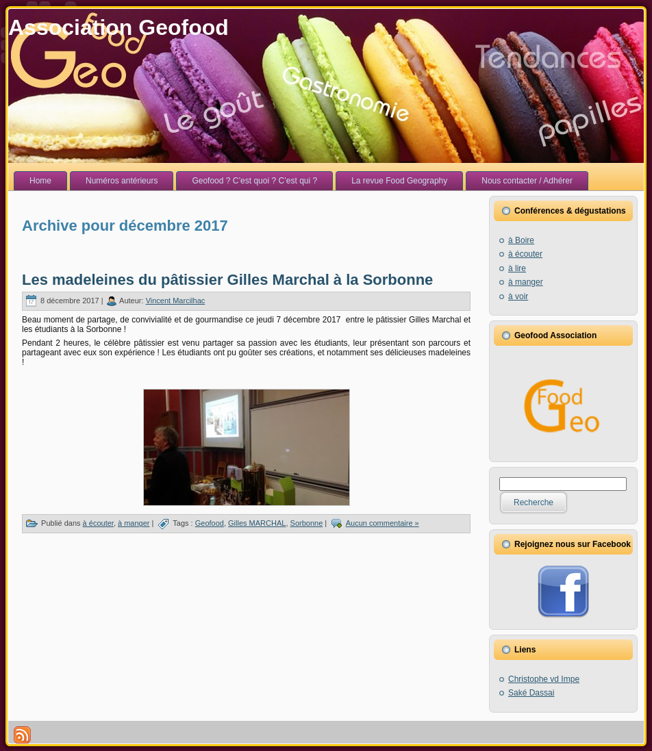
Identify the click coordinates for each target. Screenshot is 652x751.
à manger (133, 523)
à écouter (98, 523)
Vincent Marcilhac (175, 300)
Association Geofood (118, 27)
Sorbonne (306, 523)
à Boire (521, 240)
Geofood (209, 523)
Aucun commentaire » (382, 523)
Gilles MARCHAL (257, 523)
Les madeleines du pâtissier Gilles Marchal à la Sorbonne (227, 279)
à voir (518, 296)
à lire (517, 268)
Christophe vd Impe (543, 679)
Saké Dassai (531, 693)
